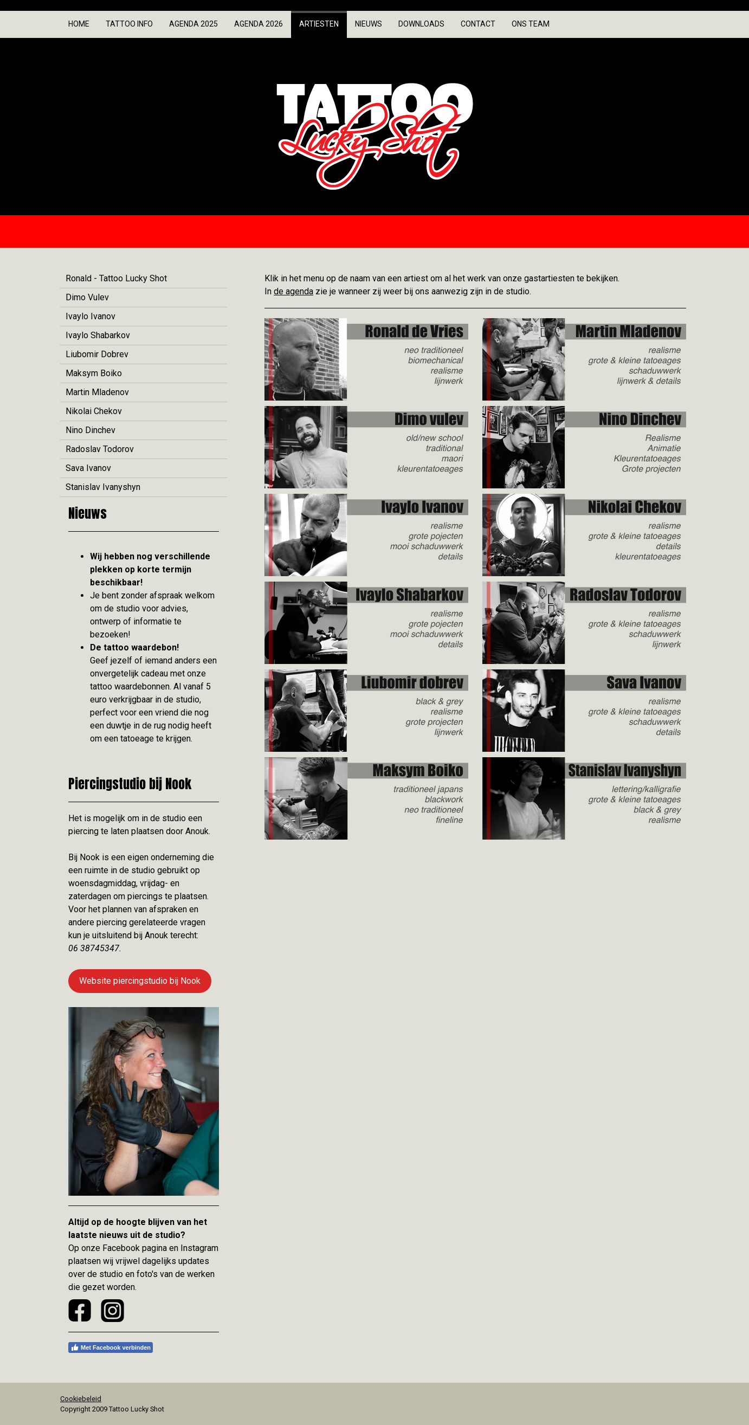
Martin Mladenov (97, 392)
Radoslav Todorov (100, 449)
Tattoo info (129, 24)
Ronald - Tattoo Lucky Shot (116, 278)
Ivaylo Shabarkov (98, 335)
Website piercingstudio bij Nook (140, 981)
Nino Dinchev (90, 430)
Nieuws (368, 24)
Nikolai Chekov (94, 411)
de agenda (293, 291)
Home (78, 24)
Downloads (421, 24)
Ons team (531, 24)
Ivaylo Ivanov (90, 316)
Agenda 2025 (193, 24)
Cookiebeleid (80, 1399)
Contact (478, 24)
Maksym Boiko (94, 373)
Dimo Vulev (87, 297)
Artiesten (319, 24)
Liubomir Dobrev (97, 354)
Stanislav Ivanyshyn (103, 487)
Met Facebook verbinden (110, 1347)
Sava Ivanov (88, 468)
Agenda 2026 (258, 24)
